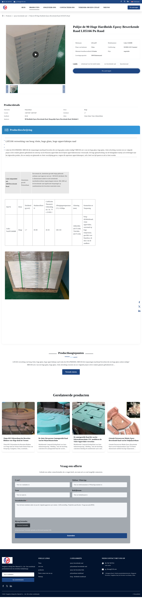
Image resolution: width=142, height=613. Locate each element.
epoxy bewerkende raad (20, 16)
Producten (34, 7)
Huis (23, 7)
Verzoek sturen (71, 372)
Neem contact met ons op (45, 573)
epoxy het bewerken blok (77, 570)
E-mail (18, 480)
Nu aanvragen (134, 7)
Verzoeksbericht (21, 500)
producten (41, 570)
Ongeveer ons (49, 7)
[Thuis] (3, 16)
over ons (40, 566)
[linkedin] (11, 586)
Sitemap (40, 576)
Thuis (39, 563)
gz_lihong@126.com (21, 1)
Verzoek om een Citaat (88, 7)
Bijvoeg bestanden (21, 521)
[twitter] (7, 586)
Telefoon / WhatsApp (79, 480)
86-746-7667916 (109, 563)
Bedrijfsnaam (76, 490)
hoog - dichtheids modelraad (78, 576)
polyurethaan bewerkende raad (78, 566)
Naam (17, 490)
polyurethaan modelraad (77, 573)
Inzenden (71, 536)
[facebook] (3, 586)
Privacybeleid (137, 594)
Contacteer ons (67, 7)
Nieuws (106, 7)
